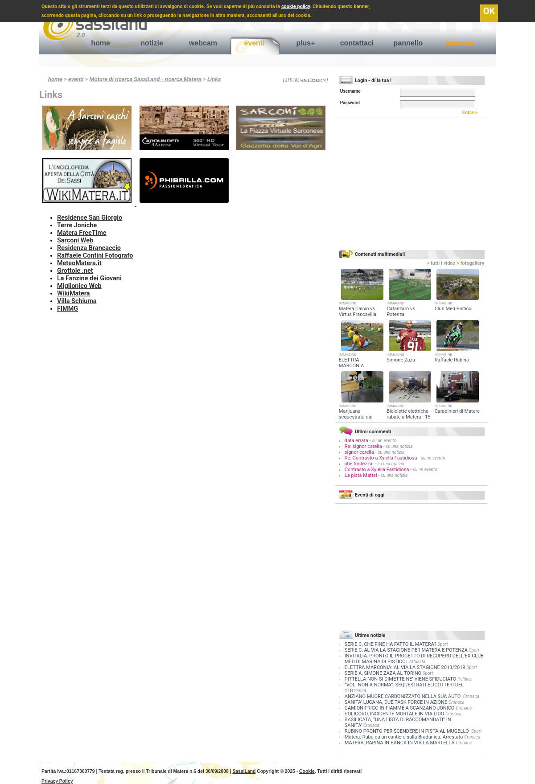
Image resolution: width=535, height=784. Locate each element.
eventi (254, 43)
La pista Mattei (361, 475)
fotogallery (470, 263)
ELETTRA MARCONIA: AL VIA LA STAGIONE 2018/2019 (405, 667)
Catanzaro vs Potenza (401, 311)
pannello (408, 43)
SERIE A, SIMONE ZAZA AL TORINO (383, 673)
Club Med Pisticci (454, 309)
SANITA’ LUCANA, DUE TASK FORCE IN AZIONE (396, 702)
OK (489, 11)
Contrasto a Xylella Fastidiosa (377, 469)
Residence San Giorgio (89, 218)
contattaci (357, 43)
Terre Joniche (77, 225)
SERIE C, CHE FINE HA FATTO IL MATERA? (390, 644)
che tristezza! (359, 464)
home (100, 43)
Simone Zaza (401, 360)
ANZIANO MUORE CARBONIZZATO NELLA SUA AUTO (403, 696)
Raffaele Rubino (452, 360)
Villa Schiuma (77, 301)
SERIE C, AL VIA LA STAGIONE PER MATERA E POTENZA (406, 650)
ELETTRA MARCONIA (351, 363)
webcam (203, 43)
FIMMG (67, 308)
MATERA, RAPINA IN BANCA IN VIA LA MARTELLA (400, 743)
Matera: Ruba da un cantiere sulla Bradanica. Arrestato (404, 737)
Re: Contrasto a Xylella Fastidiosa (381, 458)
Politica (464, 679)
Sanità (360, 690)
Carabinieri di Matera (457, 411)
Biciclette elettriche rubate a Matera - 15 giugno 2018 (408, 417)
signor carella (360, 452)
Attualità (417, 661)
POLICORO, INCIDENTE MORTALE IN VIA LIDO (394, 714)
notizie (151, 43)
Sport (442, 644)
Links (214, 79)
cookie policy (295, 6)
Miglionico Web (79, 286)
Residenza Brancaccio (89, 248)
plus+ (305, 43)
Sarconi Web (75, 240)
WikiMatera (73, 293)
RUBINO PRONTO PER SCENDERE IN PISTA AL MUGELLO (407, 731)
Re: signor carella (364, 446)
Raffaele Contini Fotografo (95, 255)
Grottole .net (75, 271)
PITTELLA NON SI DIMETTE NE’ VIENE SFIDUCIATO (400, 679)
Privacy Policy (57, 781)
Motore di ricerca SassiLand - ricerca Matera (146, 79)
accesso (459, 43)
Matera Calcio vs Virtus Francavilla (357, 311)
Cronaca (471, 696)
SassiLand (243, 771)
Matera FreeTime (82, 233)
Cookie (307, 771)
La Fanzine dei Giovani (89, 278)
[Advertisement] (186, 332)
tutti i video (441, 263)
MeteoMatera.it (79, 263)
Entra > (471, 112)
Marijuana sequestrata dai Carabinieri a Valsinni (362, 417)
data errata (356, 440)
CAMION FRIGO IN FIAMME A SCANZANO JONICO (400, 708)
